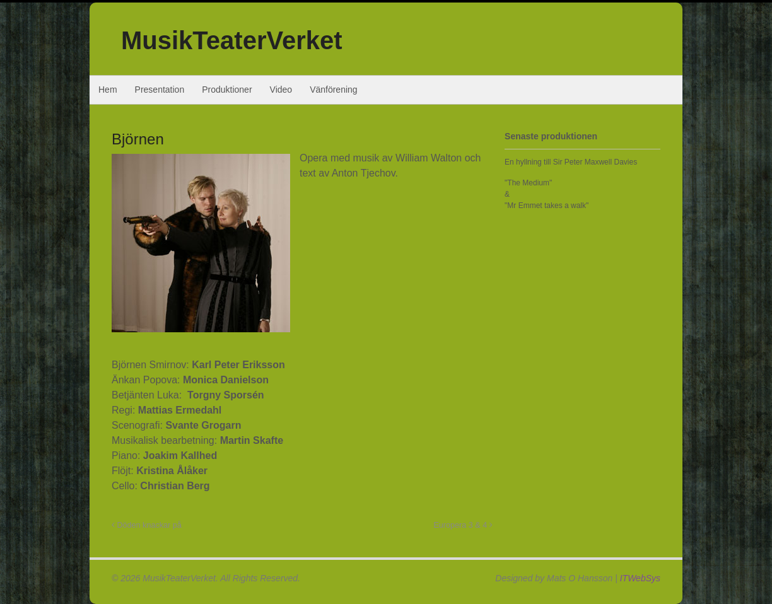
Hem (107, 89)
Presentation (160, 89)
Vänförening (334, 89)
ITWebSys (640, 578)
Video (281, 89)
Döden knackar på (147, 525)
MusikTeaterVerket (231, 40)
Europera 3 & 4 (462, 525)
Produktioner (227, 89)
